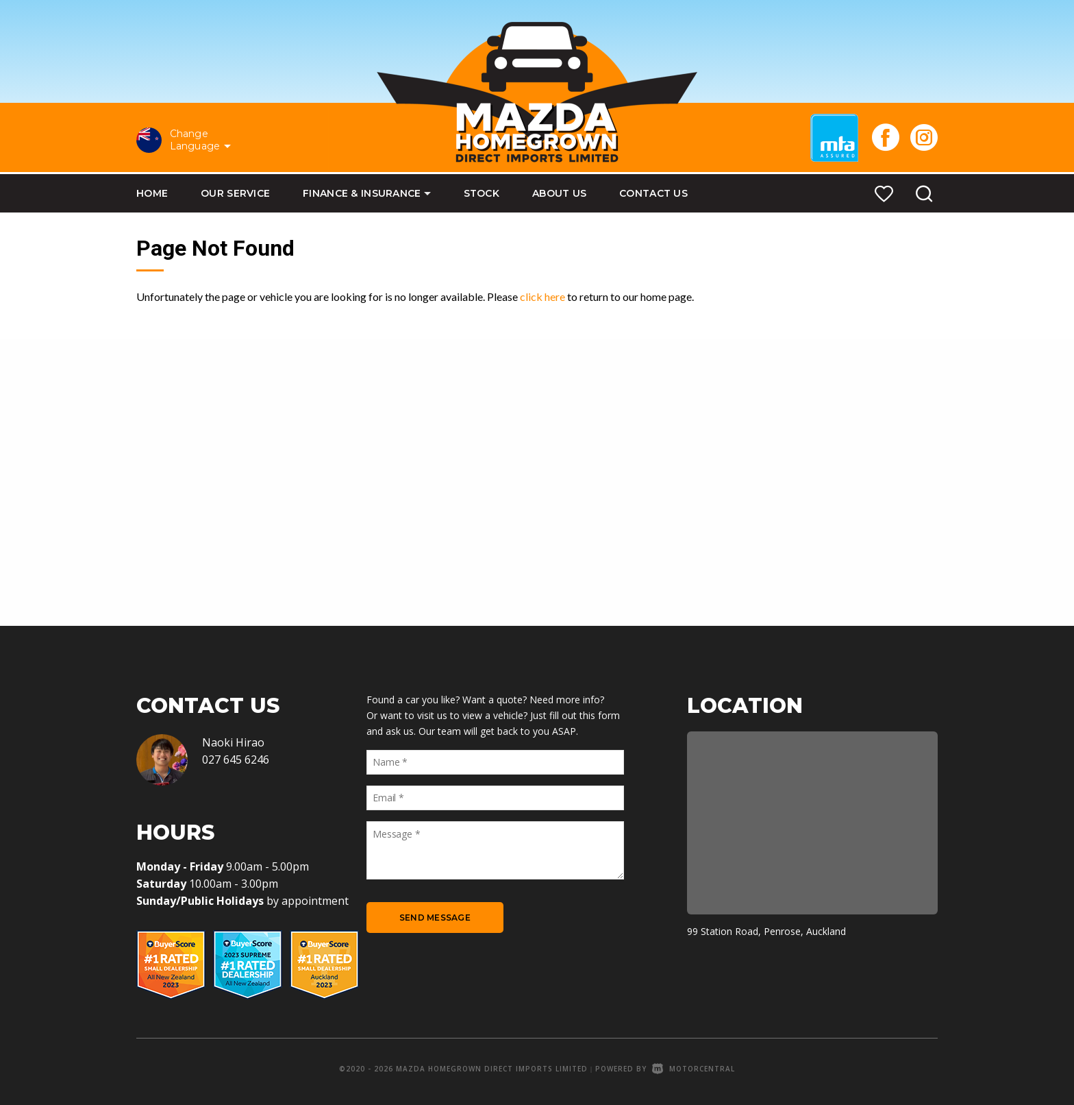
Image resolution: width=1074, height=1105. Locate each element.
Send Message (435, 917)
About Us (559, 193)
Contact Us (653, 193)
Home (152, 193)
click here (542, 296)
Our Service (235, 193)
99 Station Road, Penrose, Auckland (766, 931)
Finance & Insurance (366, 193)
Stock (481, 193)
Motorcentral (693, 1068)
